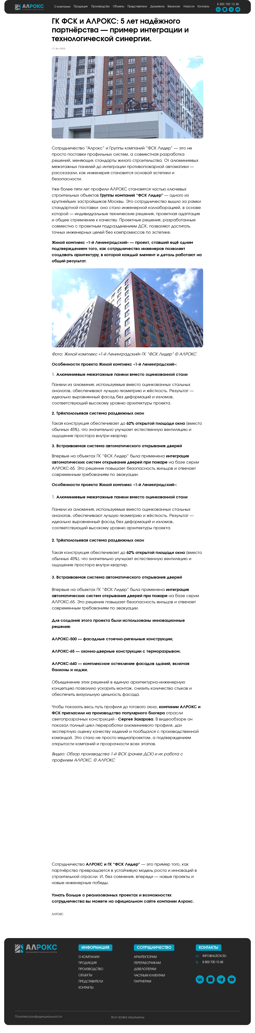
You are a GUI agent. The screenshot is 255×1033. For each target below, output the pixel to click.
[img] (29, 7)
